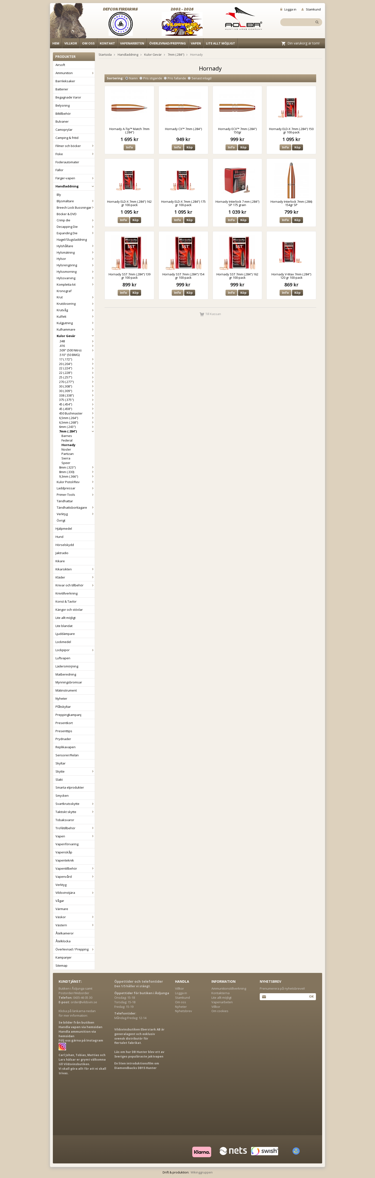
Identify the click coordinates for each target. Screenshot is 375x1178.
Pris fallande (175, 78)
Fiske (75, 154)
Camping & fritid (66, 138)
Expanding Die (76, 233)
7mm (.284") (77, 431)
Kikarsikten (75, 569)
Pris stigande (150, 78)
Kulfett (76, 316)
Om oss (88, 43)
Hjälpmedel (63, 528)
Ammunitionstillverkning (228, 988)
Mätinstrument (66, 690)
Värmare (61, 909)
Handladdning (75, 186)
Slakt (59, 779)
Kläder (75, 577)
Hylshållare (76, 246)
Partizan (67, 454)
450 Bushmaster (77, 413)
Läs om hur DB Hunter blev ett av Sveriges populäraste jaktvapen (139, 1054)
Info (129, 147)
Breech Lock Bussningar (76, 207)
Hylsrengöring (76, 265)
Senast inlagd (199, 78)
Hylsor (76, 258)
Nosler (66, 449)
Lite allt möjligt (220, 43)
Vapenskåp (63, 852)
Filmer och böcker (75, 146)
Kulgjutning (76, 323)
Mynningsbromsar (68, 682)
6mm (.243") (77, 427)
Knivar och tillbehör (75, 585)
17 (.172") (77, 359)
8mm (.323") (77, 467)
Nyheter (61, 698)
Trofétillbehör (75, 828)
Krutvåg (76, 310)
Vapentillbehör (75, 868)
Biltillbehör (63, 113)
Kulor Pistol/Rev (76, 482)
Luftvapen (62, 658)
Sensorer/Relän (67, 755)
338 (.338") (77, 395)
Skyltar (60, 763)
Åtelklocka (63, 941)
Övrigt (61, 520)
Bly (59, 194)
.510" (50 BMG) (69, 355)
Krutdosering (76, 303)
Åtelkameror (64, 933)
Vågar (59, 901)
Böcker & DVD (67, 214)
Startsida (105, 54)
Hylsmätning (76, 252)
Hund (59, 536)
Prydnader (63, 739)
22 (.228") (77, 373)
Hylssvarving (76, 278)
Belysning (62, 105)
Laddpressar (76, 488)
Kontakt (107, 43)
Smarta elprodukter (69, 787)
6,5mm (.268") (77, 422)
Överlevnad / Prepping (75, 949)
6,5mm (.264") (77, 418)
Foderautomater (67, 162)
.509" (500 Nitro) (77, 350)
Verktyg (76, 514)
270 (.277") (77, 382)
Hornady (68, 445)
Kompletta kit (76, 284)
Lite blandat (63, 626)
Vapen (196, 43)
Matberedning (65, 674)
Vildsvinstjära (75, 892)
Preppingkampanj (68, 715)
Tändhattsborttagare (76, 507)
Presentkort (64, 723)
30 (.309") (77, 391)
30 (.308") (77, 386)
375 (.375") (77, 400)
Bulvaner (62, 121)
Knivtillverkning (66, 593)
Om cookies (219, 1011)
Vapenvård (75, 876)
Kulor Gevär (76, 336)
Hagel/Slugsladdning (72, 239)
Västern (75, 925)
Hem (55, 43)
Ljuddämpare (65, 634)
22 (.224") (77, 368)
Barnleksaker (65, 81)
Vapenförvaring (66, 844)
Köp (190, 147)
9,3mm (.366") (77, 476)
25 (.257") (77, 377)
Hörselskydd (64, 545)
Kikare (60, 561)
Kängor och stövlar (69, 609)
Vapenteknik (64, 860)
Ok (311, 996)
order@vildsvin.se (84, 1002)
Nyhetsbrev (183, 1011)
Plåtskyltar (63, 706)
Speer (65, 463)
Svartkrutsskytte (75, 804)
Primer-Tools (76, 494)
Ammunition (75, 73)
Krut (76, 297)
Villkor (70, 43)
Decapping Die (76, 226)
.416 (77, 346)
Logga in (288, 9)
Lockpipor (75, 650)
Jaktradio (61, 553)
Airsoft (60, 65)
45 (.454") (77, 404)
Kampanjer (63, 957)
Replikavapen (65, 747)
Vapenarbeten (132, 43)
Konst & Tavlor (66, 601)
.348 (77, 341)
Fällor (59, 170)
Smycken (62, 795)
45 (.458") (77, 409)
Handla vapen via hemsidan (80, 1027)
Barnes (66, 436)
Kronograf (64, 291)
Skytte (75, 771)
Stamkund (311, 9)
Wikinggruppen (202, 1172)
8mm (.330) (77, 472)
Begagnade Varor (68, 97)
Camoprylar (63, 129)
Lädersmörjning (66, 666)
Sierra (65, 458)
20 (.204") (77, 364)
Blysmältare (76, 201)
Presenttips (63, 731)
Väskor (75, 917)
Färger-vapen (75, 178)
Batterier (61, 89)
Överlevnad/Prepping (167, 43)
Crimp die (76, 220)
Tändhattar (65, 501)
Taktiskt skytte (75, 812)
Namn (131, 78)
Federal (66, 440)
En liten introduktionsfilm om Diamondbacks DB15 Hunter (136, 1065)
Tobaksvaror (64, 820)
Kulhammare (76, 329)
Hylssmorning (76, 271)
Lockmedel (63, 642)
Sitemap (61, 965)
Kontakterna (220, 993)
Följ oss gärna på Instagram (81, 1040)
